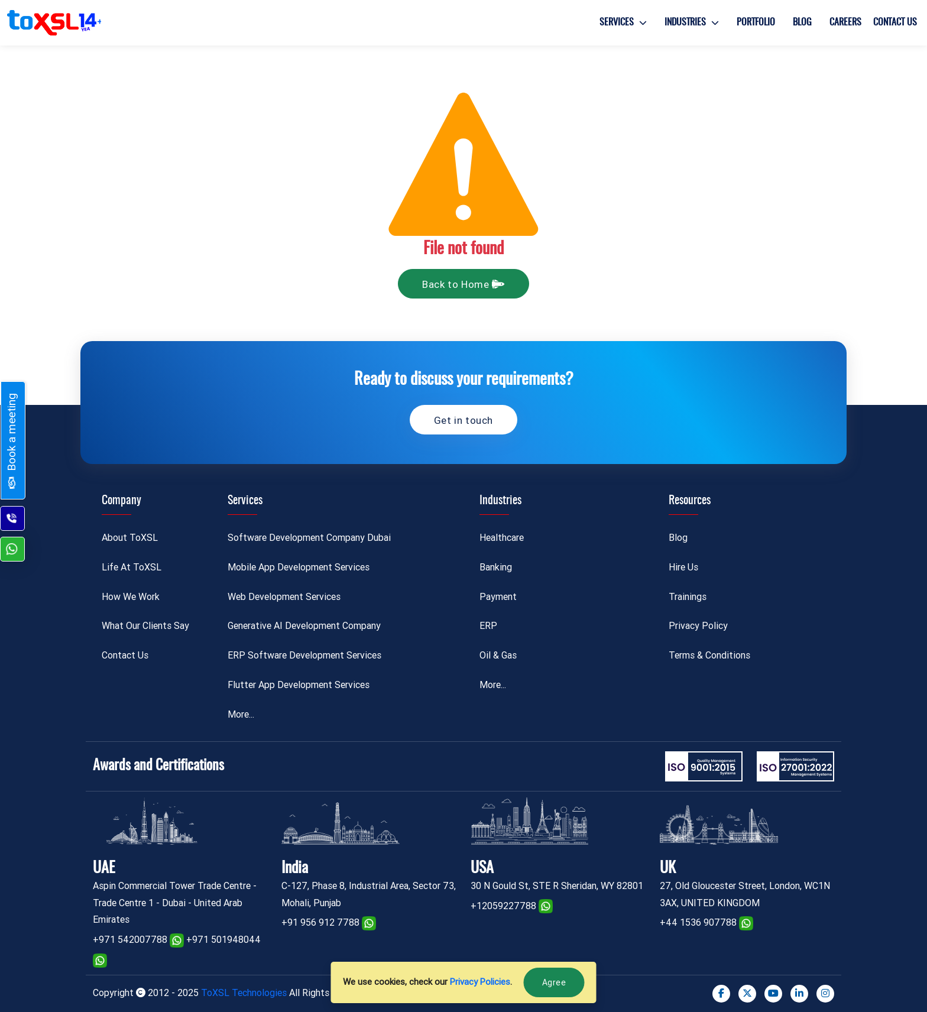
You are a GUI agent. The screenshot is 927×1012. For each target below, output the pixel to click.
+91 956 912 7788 (320, 922)
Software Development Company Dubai (309, 537)
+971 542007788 (130, 939)
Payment (498, 596)
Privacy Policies (480, 982)
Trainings (687, 596)
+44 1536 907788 (698, 922)
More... (241, 714)
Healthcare (501, 537)
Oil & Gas (498, 655)
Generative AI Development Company (304, 625)
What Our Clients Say (145, 625)
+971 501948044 (223, 939)
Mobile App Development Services (298, 567)
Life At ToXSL (131, 567)
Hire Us (683, 567)
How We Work (131, 596)
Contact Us (895, 22)
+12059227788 (503, 906)
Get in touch (463, 420)
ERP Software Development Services (304, 655)
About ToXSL (130, 537)
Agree (554, 982)
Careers (845, 22)
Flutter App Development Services (298, 684)
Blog (802, 22)
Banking (495, 567)
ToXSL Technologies (245, 992)
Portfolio (756, 22)
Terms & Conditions (709, 655)
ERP (488, 625)
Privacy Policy (698, 625)
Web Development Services (284, 596)
